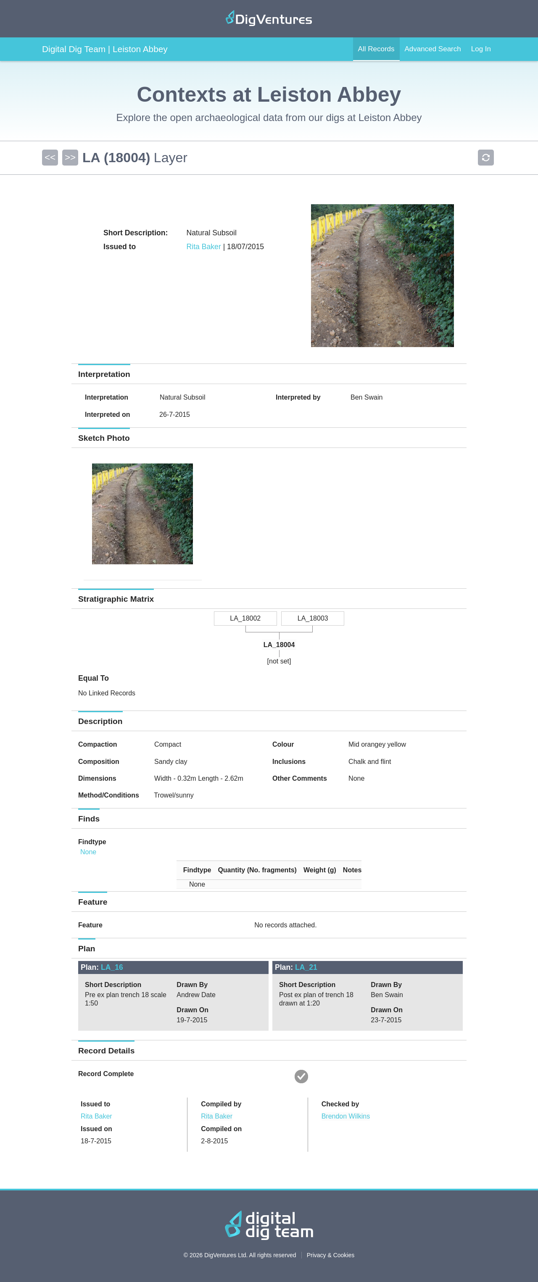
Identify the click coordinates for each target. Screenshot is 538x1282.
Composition (98, 761)
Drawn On (192, 1009)
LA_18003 (313, 618)
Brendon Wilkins (346, 1116)
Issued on (96, 1128)
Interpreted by (298, 397)
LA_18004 (279, 644)
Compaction (97, 744)
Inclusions (289, 761)
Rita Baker (204, 246)
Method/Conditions (108, 795)
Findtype (92, 841)
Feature (90, 925)
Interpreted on (107, 414)
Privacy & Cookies (331, 1255)
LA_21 (306, 967)
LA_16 (112, 967)
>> (70, 157)
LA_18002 (245, 618)
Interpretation (106, 397)
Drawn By (192, 984)
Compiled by (221, 1104)
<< (50, 157)
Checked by (340, 1104)
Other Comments (299, 778)
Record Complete (106, 1073)
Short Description (113, 984)
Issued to (95, 1104)
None (88, 852)
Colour (283, 744)
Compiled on (221, 1128)
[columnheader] (194, 870)
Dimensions (97, 778)
